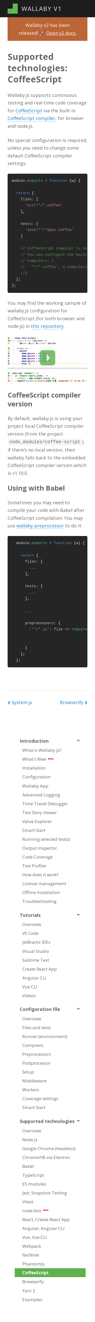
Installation (34, 767)
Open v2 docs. (61, 33)
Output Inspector (39, 847)
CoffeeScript (28, 111)
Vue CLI (29, 986)
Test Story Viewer (39, 812)
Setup (28, 1071)
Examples (32, 1299)
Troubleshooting (39, 901)
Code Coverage (37, 856)
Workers (30, 1089)
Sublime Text (35, 959)
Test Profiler (34, 865)
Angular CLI (34, 977)
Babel (28, 1166)
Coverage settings (40, 1098)
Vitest (27, 1201)
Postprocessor (36, 1062)
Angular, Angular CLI (43, 1228)
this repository (47, 326)
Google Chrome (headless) (48, 1148)
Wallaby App (35, 785)
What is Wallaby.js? (41, 750)
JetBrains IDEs (36, 941)
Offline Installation (41, 892)
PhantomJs (33, 1263)
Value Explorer (37, 821)
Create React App (39, 968)
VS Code (30, 933)
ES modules (34, 1183)
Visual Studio (35, 951)
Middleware (34, 1080)
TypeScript (33, 1174)
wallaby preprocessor (40, 525)
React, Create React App (46, 1219)
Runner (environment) (44, 1036)
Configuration (36, 776)
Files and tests (36, 1027)
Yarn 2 (28, 1290)
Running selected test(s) (46, 839)
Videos (29, 995)
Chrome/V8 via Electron (46, 1157)
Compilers (32, 1045)
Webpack (31, 1245)
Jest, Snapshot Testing (44, 1192)
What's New (37, 758)
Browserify (33, 1281)
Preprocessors (36, 1054)
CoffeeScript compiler (31, 118)
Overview (31, 924)
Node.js (29, 1139)
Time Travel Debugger (45, 803)
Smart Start (33, 830)
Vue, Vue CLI (34, 1237)
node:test (35, 1210)
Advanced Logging (41, 794)
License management (44, 883)
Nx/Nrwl (30, 1254)
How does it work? (40, 874)
